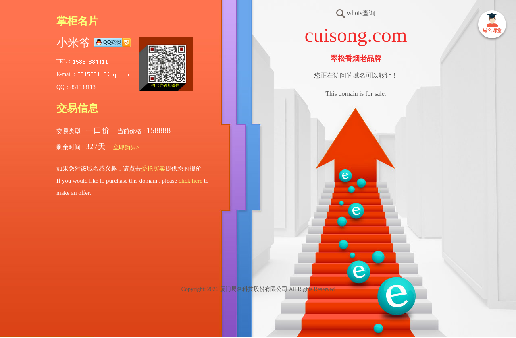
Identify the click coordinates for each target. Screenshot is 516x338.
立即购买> (126, 147)
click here (190, 180)
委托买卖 (153, 168)
